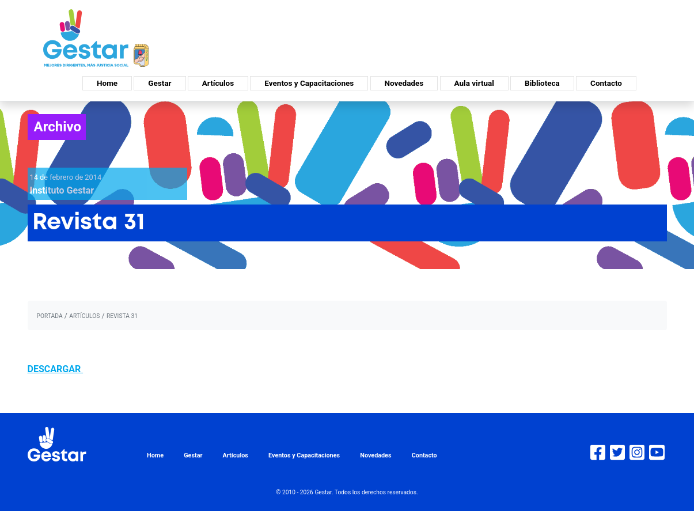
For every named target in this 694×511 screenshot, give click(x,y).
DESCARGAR (56, 369)
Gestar (159, 83)
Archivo (58, 127)
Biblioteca (542, 83)
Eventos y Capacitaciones (309, 83)
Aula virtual (474, 83)
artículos (84, 316)
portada (50, 316)
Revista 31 (122, 316)
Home (107, 83)
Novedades (404, 83)
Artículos (218, 83)
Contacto (606, 83)
